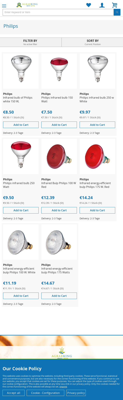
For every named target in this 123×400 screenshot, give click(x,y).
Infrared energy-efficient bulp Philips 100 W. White (19, 270)
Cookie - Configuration (45, 393)
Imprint (63, 386)
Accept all (13, 393)
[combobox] (61, 12)
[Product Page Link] (21, 87)
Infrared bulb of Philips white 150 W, (17, 99)
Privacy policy (76, 393)
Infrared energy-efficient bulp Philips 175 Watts (57, 270)
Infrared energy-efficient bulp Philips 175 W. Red (95, 185)
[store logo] (27, 5)
